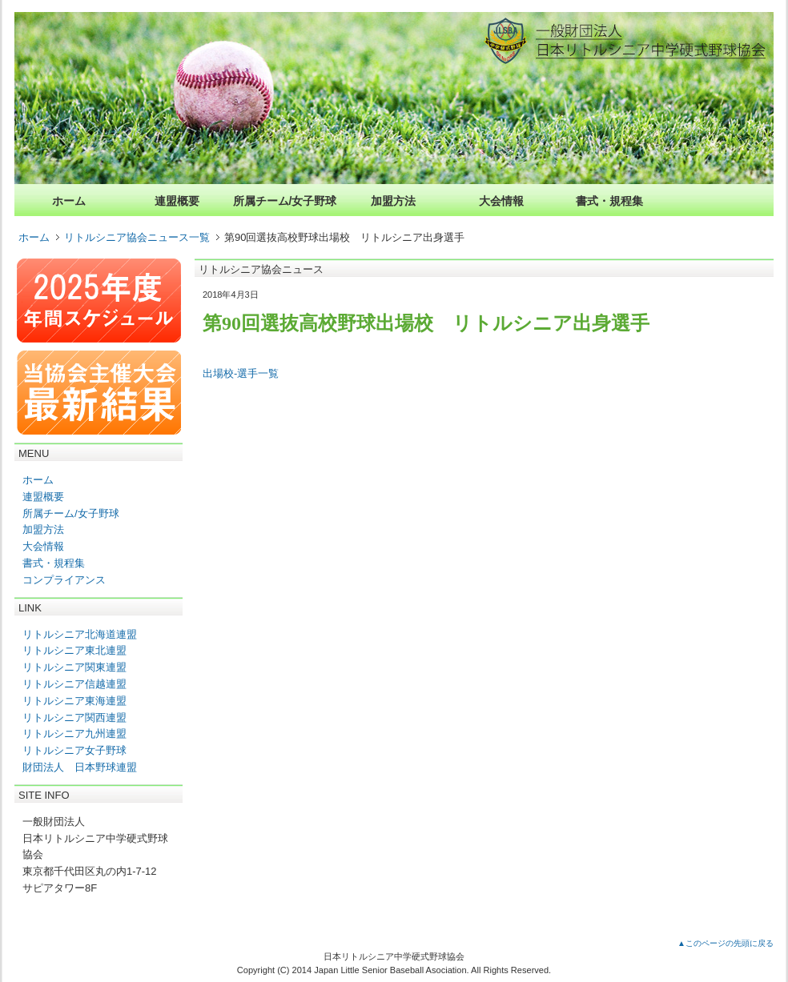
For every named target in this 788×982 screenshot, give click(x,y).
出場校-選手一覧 (241, 373)
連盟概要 (177, 200)
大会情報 (501, 200)
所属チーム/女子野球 (285, 200)
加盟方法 (393, 200)
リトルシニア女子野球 (74, 750)
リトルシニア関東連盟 (74, 667)
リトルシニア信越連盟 (74, 684)
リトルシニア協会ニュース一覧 (137, 237)
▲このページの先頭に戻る (725, 943)
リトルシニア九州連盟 (74, 733)
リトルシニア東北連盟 (74, 650)
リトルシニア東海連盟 (74, 701)
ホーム (69, 200)
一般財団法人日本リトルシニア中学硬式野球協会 (645, 40)
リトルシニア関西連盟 (74, 717)
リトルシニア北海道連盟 (79, 634)
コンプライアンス (64, 580)
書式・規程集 (609, 200)
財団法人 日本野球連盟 (79, 767)
